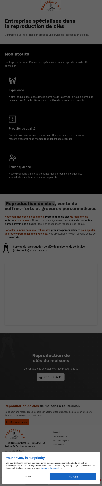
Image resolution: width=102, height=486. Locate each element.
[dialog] (51, 468)
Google (44, 468)
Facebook (54, 468)
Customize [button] (27, 476)
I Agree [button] (73, 476)
